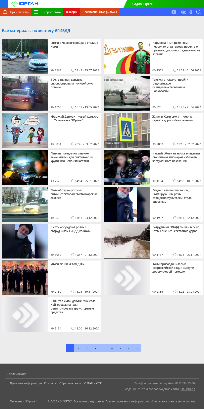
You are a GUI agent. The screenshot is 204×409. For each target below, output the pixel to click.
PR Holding (187, 389)
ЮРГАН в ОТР (92, 383)
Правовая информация (26, 383)
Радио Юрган (142, 4)
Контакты (50, 383)
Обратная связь (70, 383)
